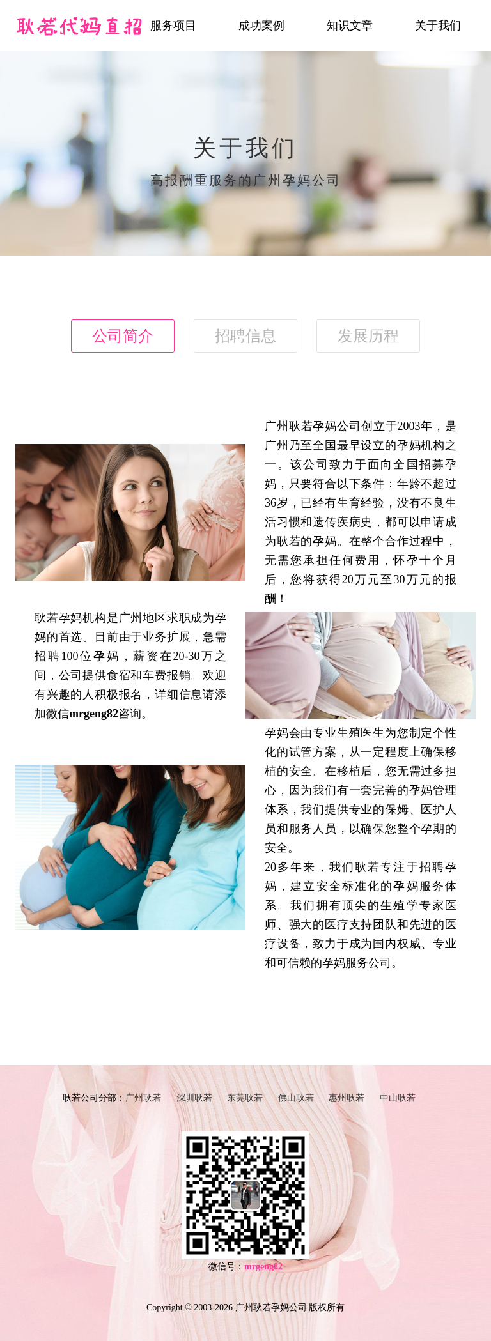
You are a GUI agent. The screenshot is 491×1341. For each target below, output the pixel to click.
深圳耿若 (194, 1098)
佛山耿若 (296, 1098)
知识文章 (350, 25)
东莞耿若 (245, 1098)
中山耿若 (398, 1098)
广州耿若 (143, 1098)
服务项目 (173, 25)
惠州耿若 (346, 1098)
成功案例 (261, 25)
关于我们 (438, 25)
